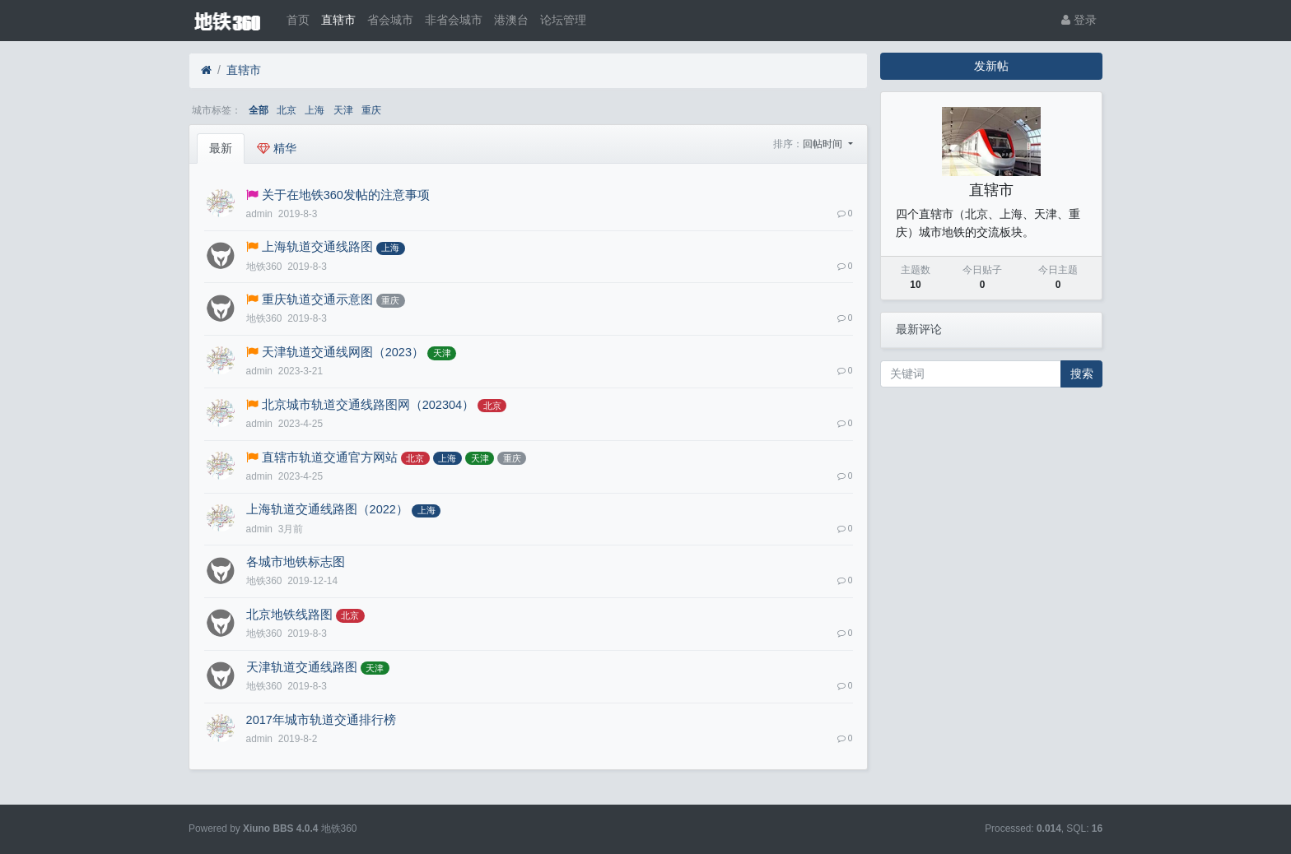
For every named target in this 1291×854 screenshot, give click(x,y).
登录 (1079, 19)
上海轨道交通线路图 (317, 246)
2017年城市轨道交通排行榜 (321, 719)
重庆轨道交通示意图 (317, 299)
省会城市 (390, 19)
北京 (286, 110)
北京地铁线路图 (289, 614)
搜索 (1081, 373)
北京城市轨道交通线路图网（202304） (368, 404)
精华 (276, 148)
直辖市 (338, 19)
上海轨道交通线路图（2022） (327, 509)
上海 (314, 110)
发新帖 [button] (991, 65)
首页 (298, 19)
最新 (220, 148)
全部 (258, 110)
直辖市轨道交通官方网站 (330, 457)
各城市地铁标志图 (295, 562)
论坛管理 (563, 19)
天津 (343, 110)
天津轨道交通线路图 (301, 667)
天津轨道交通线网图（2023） (343, 352)
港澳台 (511, 19)
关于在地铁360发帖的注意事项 (346, 195)
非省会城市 (453, 19)
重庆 (371, 110)
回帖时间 (824, 144)
